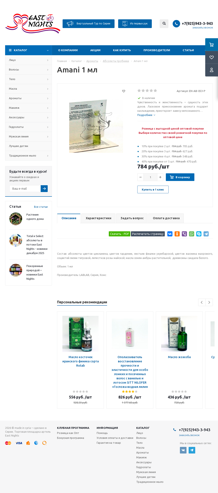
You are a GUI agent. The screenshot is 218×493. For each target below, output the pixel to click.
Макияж (14, 107)
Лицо (12, 59)
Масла (13, 88)
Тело (12, 79)
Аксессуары (16, 117)
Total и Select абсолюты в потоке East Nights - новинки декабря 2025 (36, 244)
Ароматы (15, 98)
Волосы (14, 69)
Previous (201, 302)
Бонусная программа (70, 437)
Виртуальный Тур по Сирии (88, 23)
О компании (68, 50)
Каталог (20, 50)
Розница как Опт (68, 432)
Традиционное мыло (22, 155)
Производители (156, 50)
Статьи (188, 50)
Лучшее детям (18, 145)
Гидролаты (16, 126)
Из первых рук (135, 23)
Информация (107, 427)
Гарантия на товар (109, 442)
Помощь (102, 432)
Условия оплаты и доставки (115, 437)
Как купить (122, 50)
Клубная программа (73, 427)
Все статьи (41, 206)
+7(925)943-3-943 (197, 23)
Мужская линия (19, 136)
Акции (95, 50)
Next (209, 302)
